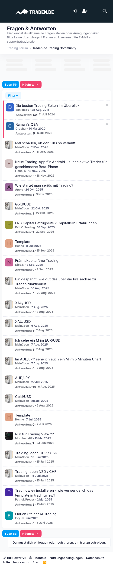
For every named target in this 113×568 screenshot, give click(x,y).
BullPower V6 (15, 558)
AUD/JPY (22, 378)
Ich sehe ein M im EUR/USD (37, 340)
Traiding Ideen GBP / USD (36, 453)
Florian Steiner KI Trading (36, 514)
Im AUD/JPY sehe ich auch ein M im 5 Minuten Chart (58, 359)
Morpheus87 (23, 438)
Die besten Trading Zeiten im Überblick (47, 105)
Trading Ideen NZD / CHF (35, 471)
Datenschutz (95, 558)
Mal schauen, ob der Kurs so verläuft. (45, 143)
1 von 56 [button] (11, 84)
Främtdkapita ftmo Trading (36, 260)
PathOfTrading (25, 227)
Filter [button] (11, 95)
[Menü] (6, 11)
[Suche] (105, 11)
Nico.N (19, 264)
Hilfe (6, 562)
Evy (17, 518)
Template (22, 241)
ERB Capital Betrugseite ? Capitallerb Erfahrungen (56, 223)
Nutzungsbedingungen (66, 558)
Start (35, 562)
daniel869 (22, 109)
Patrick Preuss (25, 499)
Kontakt (40, 558)
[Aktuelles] (95, 11)
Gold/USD (23, 204)
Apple (19, 189)
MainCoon (22, 147)
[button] (30, 557)
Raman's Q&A (27, 124)
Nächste (30, 84)
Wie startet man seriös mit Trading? (44, 185)
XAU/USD (23, 303)
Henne (19, 246)
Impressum (21, 562)
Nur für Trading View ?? (34, 434)
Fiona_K (20, 171)
